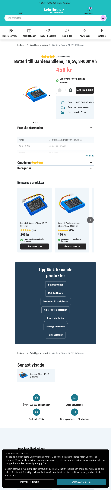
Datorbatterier (55, 284)
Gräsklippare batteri (38, 45)
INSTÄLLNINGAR (29, 482)
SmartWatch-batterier (55, 309)
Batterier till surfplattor (55, 301)
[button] (55, 128)
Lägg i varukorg (84, 90)
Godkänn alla (81, 482)
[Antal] (65, 90)
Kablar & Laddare (48, 32)
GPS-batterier (55, 335)
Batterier (102, 32)
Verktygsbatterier (55, 326)
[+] (70, 90)
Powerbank (84, 32)
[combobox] (55, 18)
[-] (59, 90)
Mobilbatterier (55, 293)
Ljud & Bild (67, 32)
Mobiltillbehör (29, 32)
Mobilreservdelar (10, 32)
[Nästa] (90, 220)
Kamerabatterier (55, 318)
